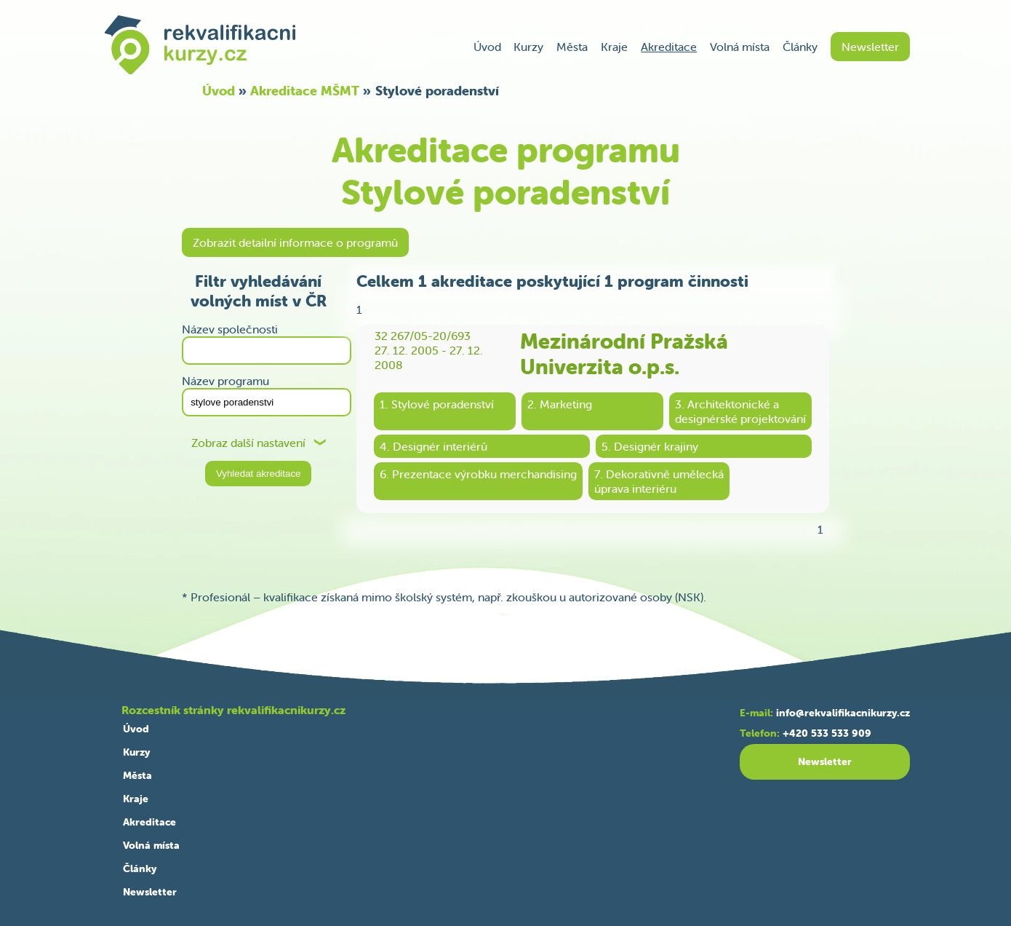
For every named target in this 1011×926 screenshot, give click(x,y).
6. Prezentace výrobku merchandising (478, 474)
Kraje (614, 46)
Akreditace (669, 46)
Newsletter (870, 46)
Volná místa (740, 46)
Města (572, 46)
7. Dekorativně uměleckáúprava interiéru (659, 481)
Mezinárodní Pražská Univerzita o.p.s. (624, 353)
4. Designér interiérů (433, 446)
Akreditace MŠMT (304, 90)
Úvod (487, 46)
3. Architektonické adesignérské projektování (740, 411)
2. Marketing (559, 404)
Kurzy (528, 46)
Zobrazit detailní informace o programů (295, 242)
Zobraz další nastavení (248, 443)
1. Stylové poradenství (437, 404)
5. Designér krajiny (650, 446)
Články (800, 46)
